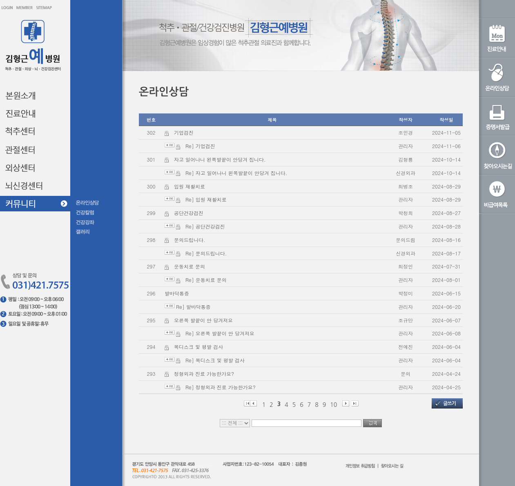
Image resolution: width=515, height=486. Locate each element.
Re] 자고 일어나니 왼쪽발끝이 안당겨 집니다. (236, 172)
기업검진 (184, 132)
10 (333, 404)
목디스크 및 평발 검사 (198, 346)
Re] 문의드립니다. (206, 253)
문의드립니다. (189, 239)
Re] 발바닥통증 (193, 306)
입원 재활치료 (189, 186)
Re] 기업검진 (200, 145)
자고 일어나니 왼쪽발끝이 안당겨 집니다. (220, 159)
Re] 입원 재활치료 (206, 199)
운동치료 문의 (189, 266)
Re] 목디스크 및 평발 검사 (215, 360)
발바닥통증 (177, 293)
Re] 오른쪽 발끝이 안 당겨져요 (219, 333)
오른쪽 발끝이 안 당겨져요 (203, 320)
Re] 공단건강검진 (205, 226)
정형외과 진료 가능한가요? (204, 373)
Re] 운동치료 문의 (206, 279)
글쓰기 (449, 403)
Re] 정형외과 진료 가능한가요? (220, 387)
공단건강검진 (188, 212)
